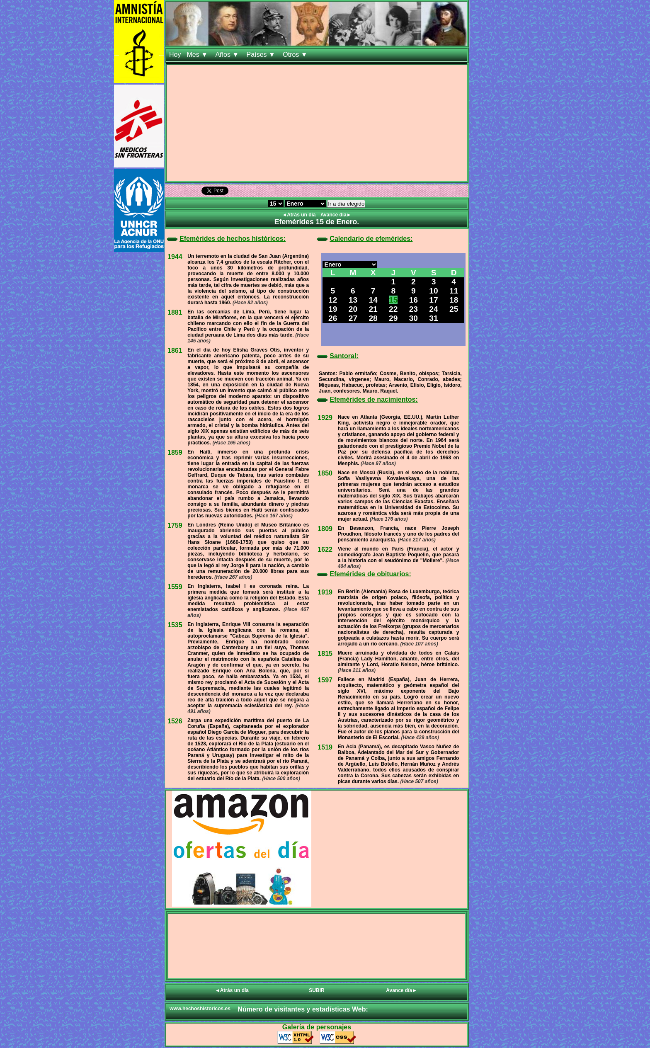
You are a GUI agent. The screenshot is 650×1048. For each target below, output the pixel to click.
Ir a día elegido (346, 204)
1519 (325, 747)
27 (353, 318)
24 (433, 309)
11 (453, 290)
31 (433, 318)
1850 (325, 473)
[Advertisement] (317, 123)
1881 (174, 312)
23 (413, 309)
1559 (174, 586)
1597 (325, 680)
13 (353, 300)
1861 (174, 350)
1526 (174, 721)
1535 (174, 624)
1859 (174, 452)
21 (373, 309)
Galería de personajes (316, 1027)
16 (413, 300)
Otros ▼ (296, 54)
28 (373, 318)
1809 (325, 528)
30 (413, 318)
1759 (174, 525)
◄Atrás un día (299, 215)
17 (433, 300)
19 (332, 309)
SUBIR (316, 990)
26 (332, 318)
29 (393, 318)
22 (393, 309)
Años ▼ (227, 54)
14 (373, 300)
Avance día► (336, 215)
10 (433, 290)
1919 (325, 592)
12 (332, 300)
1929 (325, 417)
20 (353, 309)
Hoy (175, 54)
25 (453, 309)
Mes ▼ (198, 54)
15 (393, 300)
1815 (325, 653)
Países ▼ (262, 54)
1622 (325, 549)
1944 (174, 256)
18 (453, 300)
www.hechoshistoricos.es (200, 1009)
